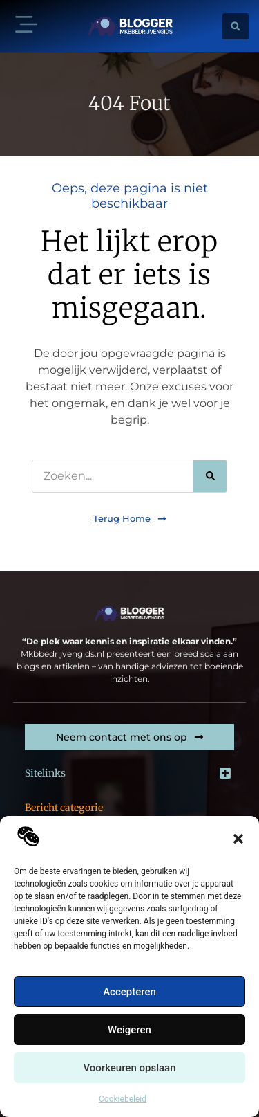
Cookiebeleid (122, 1099)
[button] (238, 839)
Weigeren (129, 1030)
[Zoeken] (210, 476)
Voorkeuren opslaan (129, 1068)
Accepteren (129, 992)
